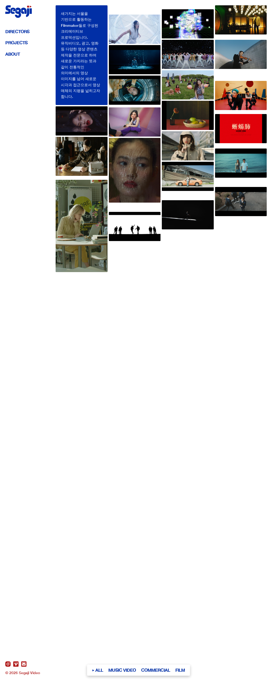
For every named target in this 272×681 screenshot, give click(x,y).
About (12, 53)
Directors (17, 31)
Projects (16, 42)
